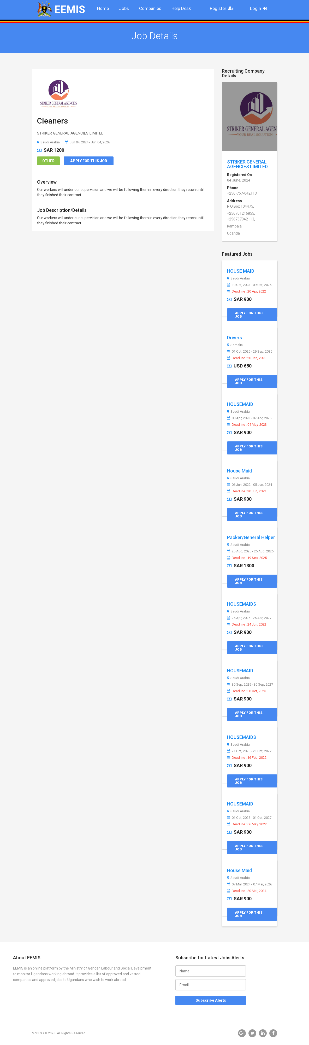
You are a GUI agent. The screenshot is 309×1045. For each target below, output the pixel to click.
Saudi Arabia (48, 142)
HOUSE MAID (240, 271)
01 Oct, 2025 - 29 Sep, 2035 (249, 351)
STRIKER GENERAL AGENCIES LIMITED (247, 164)
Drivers (234, 337)
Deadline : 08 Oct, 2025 (246, 691)
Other (48, 161)
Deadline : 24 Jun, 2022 (246, 624)
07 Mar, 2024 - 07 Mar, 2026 (249, 884)
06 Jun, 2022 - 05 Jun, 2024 (249, 485)
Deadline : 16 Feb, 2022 (246, 758)
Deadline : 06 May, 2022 (247, 824)
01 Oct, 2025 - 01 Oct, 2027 (249, 818)
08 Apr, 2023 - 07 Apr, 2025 (249, 418)
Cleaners (52, 120)
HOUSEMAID (240, 404)
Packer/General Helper (251, 537)
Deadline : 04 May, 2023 (247, 425)
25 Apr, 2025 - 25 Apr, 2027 (249, 618)
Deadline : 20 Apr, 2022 (246, 291)
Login (260, 8)
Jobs (124, 8)
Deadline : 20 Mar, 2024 (246, 891)
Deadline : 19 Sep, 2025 (247, 558)
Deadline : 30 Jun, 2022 (246, 491)
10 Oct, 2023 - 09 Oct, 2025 (249, 285)
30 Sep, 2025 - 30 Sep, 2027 (250, 684)
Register (223, 8)
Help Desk (181, 8)
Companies (150, 8)
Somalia (235, 345)
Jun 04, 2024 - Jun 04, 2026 (87, 142)
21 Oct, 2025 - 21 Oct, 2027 (249, 751)
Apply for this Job (88, 161)
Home (103, 8)
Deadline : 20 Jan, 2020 (246, 358)
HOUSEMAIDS (241, 604)
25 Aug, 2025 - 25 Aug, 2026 (250, 551)
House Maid (239, 471)
